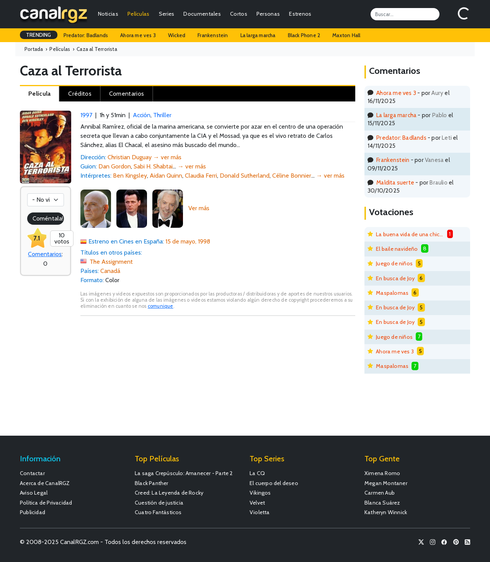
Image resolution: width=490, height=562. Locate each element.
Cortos (238, 13)
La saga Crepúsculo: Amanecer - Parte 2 (184, 473)
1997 (86, 115)
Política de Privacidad (46, 502)
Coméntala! (48, 218)
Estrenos (300, 13)
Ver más (198, 208)
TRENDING (38, 35)
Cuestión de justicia (159, 502)
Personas (268, 13)
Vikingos (260, 492)
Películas (138, 13)
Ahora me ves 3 (138, 35)
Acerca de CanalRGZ (45, 483)
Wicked (176, 35)
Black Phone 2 (304, 35)
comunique (160, 306)
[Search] (405, 14)
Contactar (32, 473)
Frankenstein (213, 35)
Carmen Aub (379, 492)
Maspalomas (392, 292)
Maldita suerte (395, 182)
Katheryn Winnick (385, 512)
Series (167, 13)
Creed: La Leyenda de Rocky (169, 492)
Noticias (108, 13)
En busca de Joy (395, 278)
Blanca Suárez (382, 502)
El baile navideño (397, 248)
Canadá (110, 270)
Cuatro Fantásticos (158, 512)
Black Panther (151, 483)
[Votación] (45, 199)
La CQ (257, 473)
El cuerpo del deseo (274, 483)
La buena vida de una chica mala (410, 234)
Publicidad (32, 512)
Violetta (260, 512)
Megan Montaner (385, 483)
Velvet (257, 502)
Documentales (202, 13)
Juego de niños (394, 263)
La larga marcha (258, 35)
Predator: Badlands (86, 35)
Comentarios (45, 254)
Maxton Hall (346, 35)
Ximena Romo (382, 473)
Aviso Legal (33, 492)
